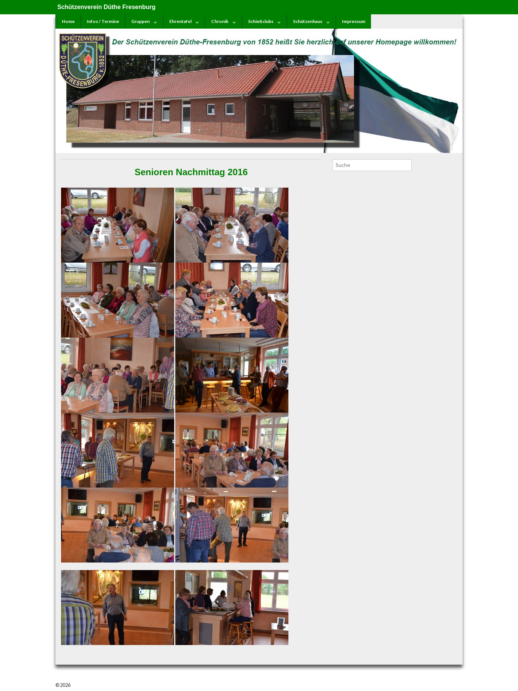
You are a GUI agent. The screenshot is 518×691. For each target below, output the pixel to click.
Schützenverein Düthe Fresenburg (106, 7)
